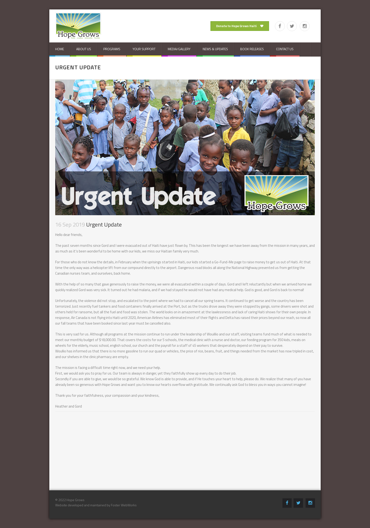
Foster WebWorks (124, 505)
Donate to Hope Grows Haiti (239, 26)
